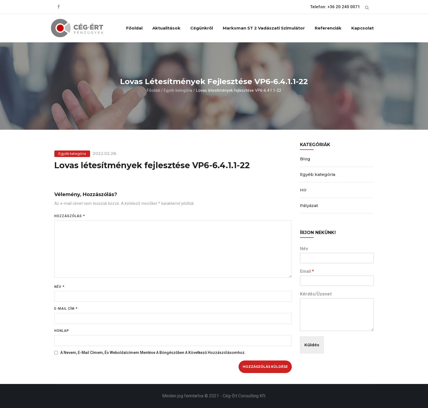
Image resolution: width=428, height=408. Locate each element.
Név (59, 287)
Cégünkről (201, 28)
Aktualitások (166, 28)
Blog (305, 158)
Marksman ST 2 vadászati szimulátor (264, 28)
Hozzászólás (69, 216)
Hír (303, 190)
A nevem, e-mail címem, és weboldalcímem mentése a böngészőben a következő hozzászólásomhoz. (153, 352)
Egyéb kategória (178, 90)
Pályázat (309, 205)
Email (307, 271)
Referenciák (328, 28)
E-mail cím (66, 309)
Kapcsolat (362, 28)
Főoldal (134, 28)
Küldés (311, 344)
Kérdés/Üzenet (316, 294)
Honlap (61, 331)
